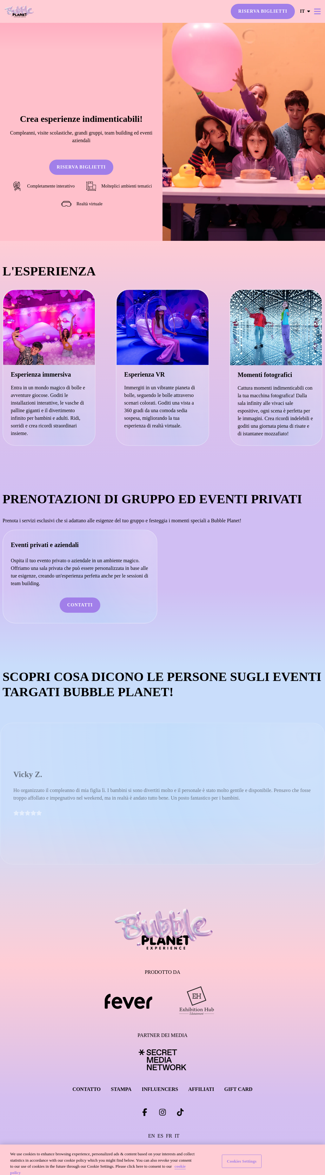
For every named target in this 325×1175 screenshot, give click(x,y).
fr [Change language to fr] (169, 1136)
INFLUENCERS (160, 1089)
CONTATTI (80, 605)
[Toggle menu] (317, 11)
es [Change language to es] (160, 1136)
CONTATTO (86, 1089)
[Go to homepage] (31, 11)
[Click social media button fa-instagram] (162, 1113)
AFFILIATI (201, 1089)
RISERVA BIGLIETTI (262, 11)
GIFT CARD (238, 1089)
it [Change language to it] (177, 1136)
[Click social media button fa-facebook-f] (145, 1113)
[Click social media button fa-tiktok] (180, 1113)
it (305, 11)
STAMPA (121, 1089)
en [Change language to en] (151, 1136)
